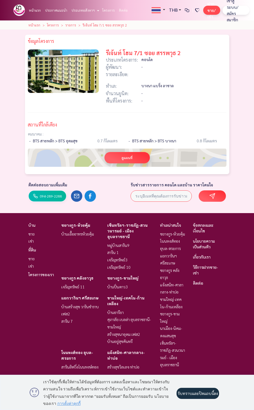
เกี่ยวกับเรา (202, 256)
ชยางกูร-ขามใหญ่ (122, 277)
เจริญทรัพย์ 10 (119, 267)
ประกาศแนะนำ (56, 10)
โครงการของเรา (41, 274)
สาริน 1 (113, 252)
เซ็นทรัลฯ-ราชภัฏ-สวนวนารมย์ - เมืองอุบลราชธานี (127, 230)
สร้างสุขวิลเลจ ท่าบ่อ (123, 366)
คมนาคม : (35, 133)
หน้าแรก (35, 10)
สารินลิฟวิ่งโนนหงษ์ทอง (79, 366)
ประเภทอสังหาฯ (85, 10)
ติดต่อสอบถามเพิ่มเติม (47, 184)
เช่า (31, 240)
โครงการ (108, 10)
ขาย (31, 233)
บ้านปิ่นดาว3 (117, 286)
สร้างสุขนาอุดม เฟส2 (123, 334)
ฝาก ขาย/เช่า (211, 10)
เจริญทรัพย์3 (117, 259)
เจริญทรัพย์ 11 (73, 286)
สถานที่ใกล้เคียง (42, 125)
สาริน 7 (67, 321)
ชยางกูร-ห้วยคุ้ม (75, 225)
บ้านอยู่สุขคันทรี (120, 341)
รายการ (70, 25)
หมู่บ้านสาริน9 (118, 245)
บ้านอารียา (115, 312)
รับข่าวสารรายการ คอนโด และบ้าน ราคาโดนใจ (172, 184)
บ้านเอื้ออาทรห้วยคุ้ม (77, 233)
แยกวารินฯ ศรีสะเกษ (79, 297)
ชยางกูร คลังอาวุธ (77, 277)
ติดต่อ (123, 10)
